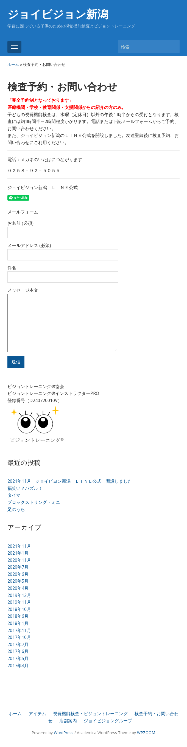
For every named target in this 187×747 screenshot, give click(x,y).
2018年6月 (18, 616)
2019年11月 (19, 602)
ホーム (13, 64)
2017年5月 (18, 658)
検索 (173, 46)
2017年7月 (18, 644)
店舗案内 (68, 721)
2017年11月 (19, 630)
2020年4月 (18, 588)
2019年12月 (19, 595)
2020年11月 (19, 560)
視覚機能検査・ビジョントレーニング (90, 714)
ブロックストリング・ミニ (33, 502)
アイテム (37, 714)
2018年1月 (18, 623)
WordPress (63, 732)
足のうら (16, 509)
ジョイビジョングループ (108, 721)
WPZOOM (146, 732)
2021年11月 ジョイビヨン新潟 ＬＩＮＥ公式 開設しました (69, 481)
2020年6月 (18, 574)
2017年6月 (18, 651)
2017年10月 (19, 637)
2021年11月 (19, 546)
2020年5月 (18, 581)
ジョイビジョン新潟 (57, 14)
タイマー (16, 495)
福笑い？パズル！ (25, 488)
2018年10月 (19, 609)
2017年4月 (18, 665)
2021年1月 (18, 553)
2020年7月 (18, 567)
